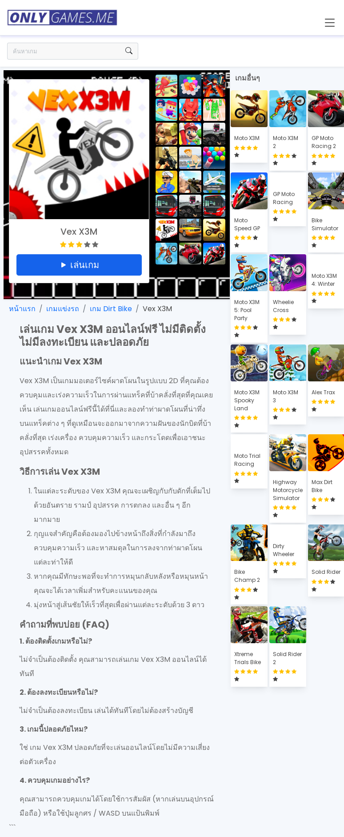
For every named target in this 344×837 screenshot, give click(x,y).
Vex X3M (157, 309)
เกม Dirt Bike (111, 309)
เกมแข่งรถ (62, 309)
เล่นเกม (79, 265)
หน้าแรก (22, 309)
